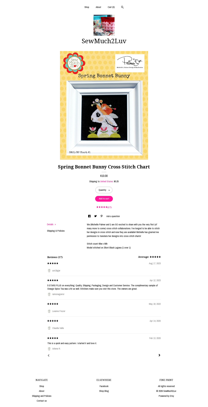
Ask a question (113, 216)
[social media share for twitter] (95, 216)
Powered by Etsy (166, 396)
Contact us (42, 400)
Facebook (104, 386)
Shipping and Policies (41, 396)
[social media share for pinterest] (101, 216)
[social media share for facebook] (89, 216)
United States (106, 181)
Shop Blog (104, 391)
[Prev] (48, 355)
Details (51, 224)
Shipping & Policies (56, 230)
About (98, 7)
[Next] (159, 355)
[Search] (122, 7)
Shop (86, 7)
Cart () (111, 7)
